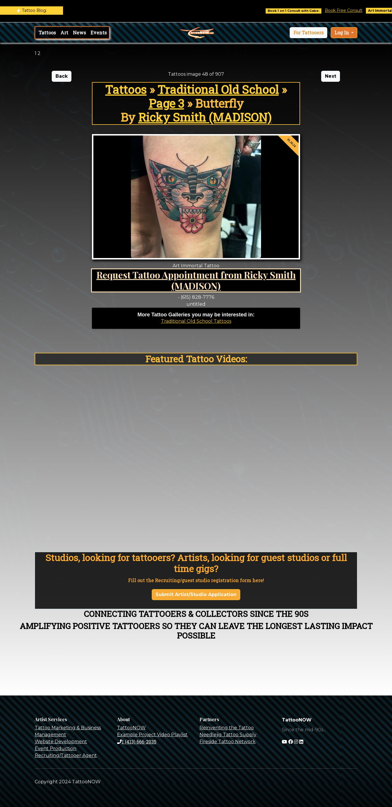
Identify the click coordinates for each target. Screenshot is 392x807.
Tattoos (47, 32)
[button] (308, 32)
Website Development (61, 741)
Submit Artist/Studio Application (196, 594)
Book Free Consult (350, 10)
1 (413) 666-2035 (136, 742)
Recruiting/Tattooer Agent (66, 755)
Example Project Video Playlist (152, 734)
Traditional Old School (218, 89)
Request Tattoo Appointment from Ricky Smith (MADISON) (196, 280)
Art (64, 32)
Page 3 (166, 103)
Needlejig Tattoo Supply (227, 734)
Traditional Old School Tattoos (196, 321)
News (79, 32)
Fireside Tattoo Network (227, 741)
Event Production (55, 748)
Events (98, 32)
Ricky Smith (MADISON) (204, 117)
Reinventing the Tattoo (226, 727)
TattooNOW (131, 727)
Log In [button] (342, 32)
